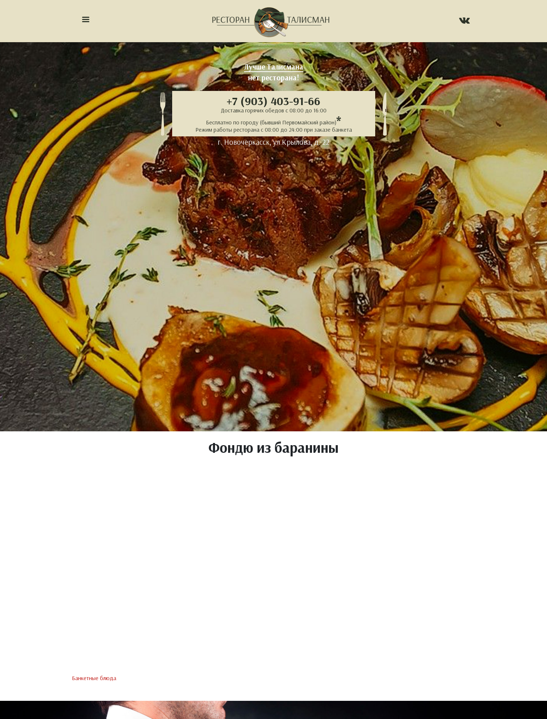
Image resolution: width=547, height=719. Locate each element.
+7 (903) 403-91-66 (273, 100)
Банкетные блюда (94, 678)
